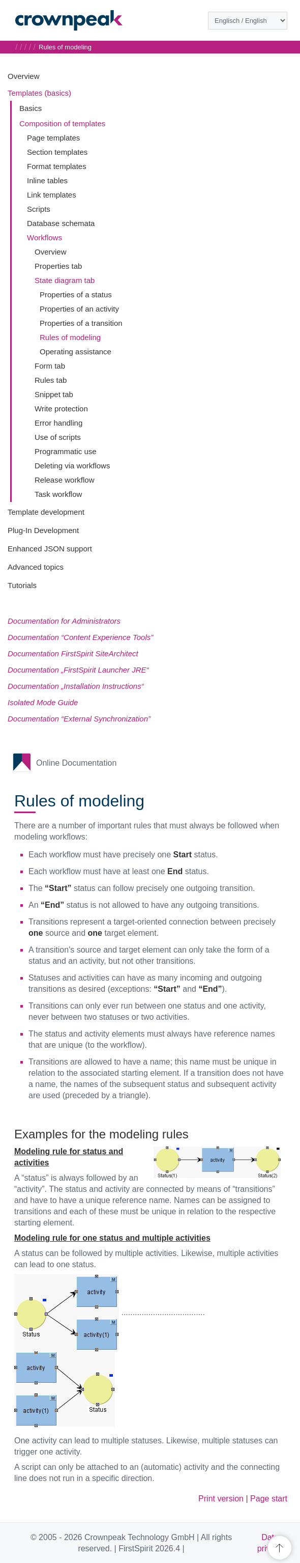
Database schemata (61, 223)
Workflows (44, 237)
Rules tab (51, 380)
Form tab (50, 365)
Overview (24, 76)
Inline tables (47, 180)
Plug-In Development (43, 530)
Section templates (57, 152)
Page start (268, 1498)
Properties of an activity (79, 308)
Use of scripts (58, 437)
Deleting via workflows (72, 465)
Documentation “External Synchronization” (79, 718)
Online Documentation (76, 763)
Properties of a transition (81, 323)
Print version (221, 1498)
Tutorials (22, 585)
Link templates (51, 194)
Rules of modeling (70, 337)
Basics (30, 108)
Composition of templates (62, 123)
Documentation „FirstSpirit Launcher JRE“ (78, 669)
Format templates (56, 166)
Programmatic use (66, 451)
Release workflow (65, 480)
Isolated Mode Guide (43, 702)
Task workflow (58, 494)
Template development (46, 512)
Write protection (61, 408)
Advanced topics (36, 567)
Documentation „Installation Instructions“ (76, 686)
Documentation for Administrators (64, 621)
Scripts (38, 209)
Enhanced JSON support (50, 548)
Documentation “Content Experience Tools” (80, 637)
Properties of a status (76, 294)
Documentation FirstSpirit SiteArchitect (73, 653)
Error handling (58, 422)
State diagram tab (65, 280)
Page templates (53, 137)
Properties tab (58, 266)
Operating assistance (75, 351)
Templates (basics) (39, 93)
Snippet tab (54, 394)
